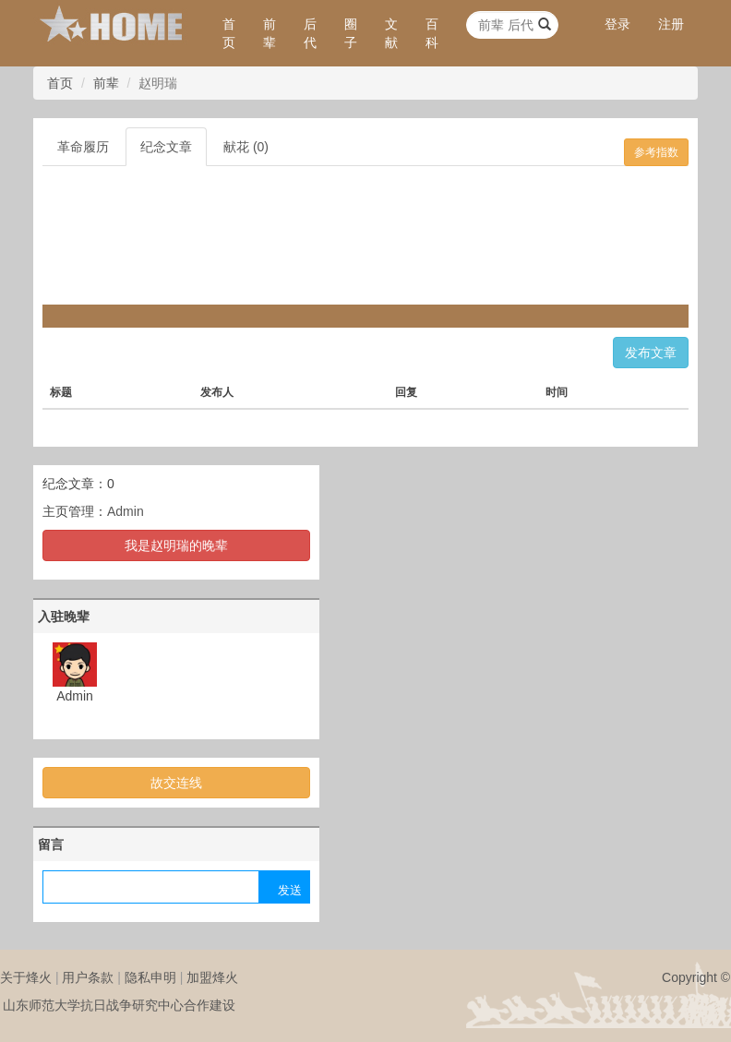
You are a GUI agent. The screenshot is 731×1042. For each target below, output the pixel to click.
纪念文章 (166, 146)
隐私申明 (150, 977)
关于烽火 (26, 977)
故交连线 (176, 782)
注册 (671, 24)
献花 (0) (246, 146)
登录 (617, 24)
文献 (391, 33)
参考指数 (656, 152)
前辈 (269, 33)
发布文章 (651, 352)
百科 (431, 33)
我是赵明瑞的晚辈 (176, 545)
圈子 (350, 33)
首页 (228, 33)
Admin (125, 511)
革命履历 (83, 146)
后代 (310, 33)
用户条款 (88, 977)
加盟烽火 (212, 977)
